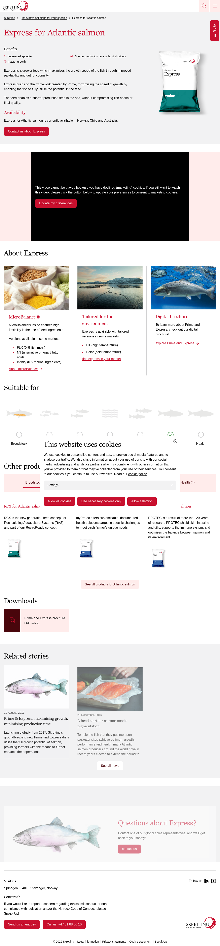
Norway (82, 120)
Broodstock (19, 443)
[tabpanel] (110, 538)
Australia (110, 120)
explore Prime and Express (175, 343)
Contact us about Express (26, 131)
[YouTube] (213, 881)
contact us (129, 849)
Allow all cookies (59, 501)
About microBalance (23, 369)
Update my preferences (56, 203)
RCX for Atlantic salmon (24, 506)
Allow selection (142, 501)
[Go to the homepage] (201, 923)
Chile (93, 120)
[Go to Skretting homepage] (15, 6)
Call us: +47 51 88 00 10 (64, 924)
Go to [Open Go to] (214, 30)
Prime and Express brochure (44, 618)
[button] (204, 6)
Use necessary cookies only (101, 501)
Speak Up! (11, 913)
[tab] (35, 483)
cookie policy (137, 474)
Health (201, 443)
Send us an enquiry (22, 924)
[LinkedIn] (206, 881)
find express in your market (101, 359)
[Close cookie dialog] (175, 441)
